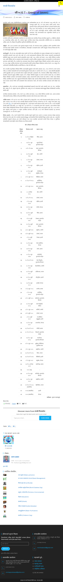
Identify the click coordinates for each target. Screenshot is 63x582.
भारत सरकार (38, 560)
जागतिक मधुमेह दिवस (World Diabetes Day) (30, 487)
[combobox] (60, 3)
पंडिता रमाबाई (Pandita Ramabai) (27, 506)
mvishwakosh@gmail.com (45, 546)
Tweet (14, 403)
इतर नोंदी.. (5, 466)
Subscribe (45, 418)
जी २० (10, 103)
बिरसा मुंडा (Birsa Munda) (25, 483)
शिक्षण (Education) (23, 497)
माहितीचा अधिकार (39, 567)
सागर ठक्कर (19, 17)
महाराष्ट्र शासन (38, 562)
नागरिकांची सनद (38, 565)
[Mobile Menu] (59, 6)
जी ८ (14, 426)
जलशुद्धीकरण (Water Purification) (27, 511)
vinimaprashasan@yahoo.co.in (15, 571)
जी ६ (9, 426)
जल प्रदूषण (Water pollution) (26, 475)
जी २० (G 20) (8, 446)
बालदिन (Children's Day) (25, 515)
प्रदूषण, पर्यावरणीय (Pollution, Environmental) (31, 492)
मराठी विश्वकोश (9, 5)
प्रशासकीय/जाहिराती (28, 1)
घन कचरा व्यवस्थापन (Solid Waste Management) (31, 478)
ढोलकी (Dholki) (22, 501)
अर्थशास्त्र (28, 17)
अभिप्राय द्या (36, 1)
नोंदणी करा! (5, 547)
